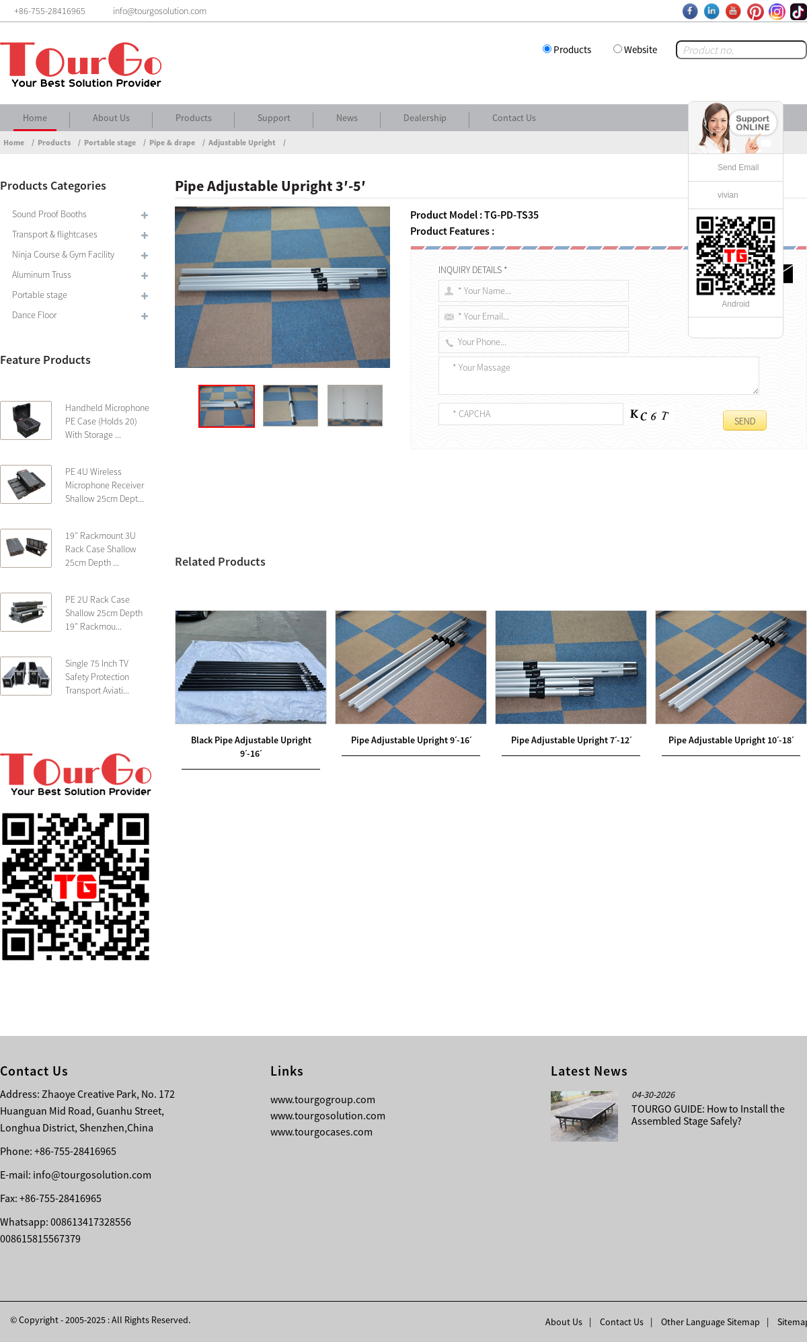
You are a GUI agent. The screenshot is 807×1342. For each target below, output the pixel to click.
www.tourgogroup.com (322, 1099)
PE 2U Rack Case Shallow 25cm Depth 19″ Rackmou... (104, 612)
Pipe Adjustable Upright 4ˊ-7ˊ (264, 607)
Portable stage (110, 142)
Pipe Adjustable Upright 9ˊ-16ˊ (411, 843)
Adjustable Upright (242, 142)
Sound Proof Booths (49, 214)
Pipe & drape (172, 142)
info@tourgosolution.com (92, 1174)
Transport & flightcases (55, 234)
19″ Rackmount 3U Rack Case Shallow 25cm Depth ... (101, 548)
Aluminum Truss (41, 274)
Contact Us (514, 118)
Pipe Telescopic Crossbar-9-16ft (285, 591)
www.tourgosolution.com (327, 1115)
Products (572, 49)
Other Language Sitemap (710, 1322)
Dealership (425, 118)
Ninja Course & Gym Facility (63, 254)
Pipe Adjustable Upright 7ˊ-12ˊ (571, 843)
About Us (111, 118)
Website (640, 49)
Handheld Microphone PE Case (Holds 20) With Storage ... (107, 421)
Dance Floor (34, 315)
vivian (728, 195)
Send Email (738, 167)
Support (274, 118)
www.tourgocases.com (321, 1131)
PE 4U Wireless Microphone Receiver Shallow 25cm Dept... (104, 485)
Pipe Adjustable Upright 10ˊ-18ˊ (731, 843)
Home (35, 118)
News (347, 118)
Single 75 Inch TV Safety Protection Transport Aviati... (97, 676)
